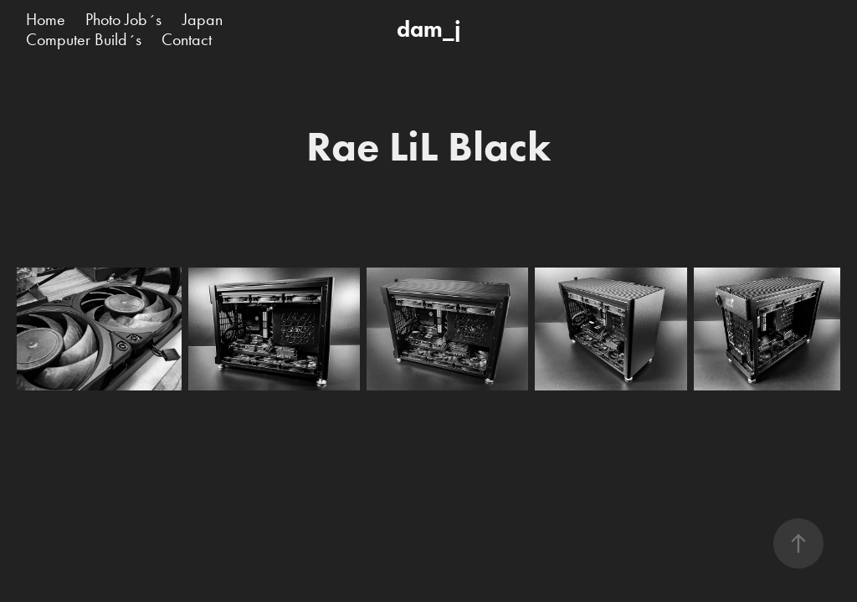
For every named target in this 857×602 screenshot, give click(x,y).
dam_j (428, 29)
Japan (202, 19)
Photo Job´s (123, 19)
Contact (187, 39)
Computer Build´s (83, 39)
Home (45, 19)
